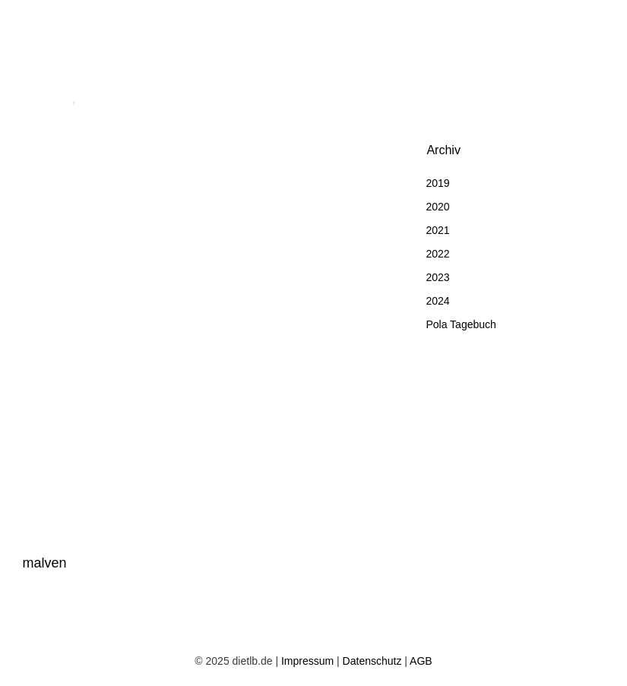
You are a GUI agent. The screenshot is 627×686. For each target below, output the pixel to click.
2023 (437, 277)
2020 (437, 207)
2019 (437, 183)
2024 (437, 301)
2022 (437, 254)
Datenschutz (372, 661)
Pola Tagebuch (461, 324)
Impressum (307, 661)
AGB (421, 661)
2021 (437, 230)
